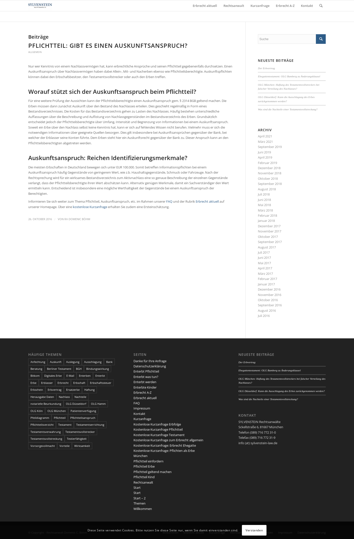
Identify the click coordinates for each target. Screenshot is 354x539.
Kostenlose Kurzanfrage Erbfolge (157, 424)
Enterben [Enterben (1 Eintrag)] (85, 375)
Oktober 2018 (268, 178)
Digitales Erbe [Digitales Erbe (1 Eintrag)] (53, 375)
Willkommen (142, 508)
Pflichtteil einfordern (148, 461)
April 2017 (265, 268)
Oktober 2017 (268, 236)
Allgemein (35, 52)
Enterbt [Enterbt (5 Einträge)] (100, 375)
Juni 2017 (264, 257)
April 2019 (265, 157)
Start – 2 (139, 498)
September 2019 (270, 147)
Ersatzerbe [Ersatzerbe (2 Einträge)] (73, 390)
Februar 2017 (267, 279)
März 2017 (265, 273)
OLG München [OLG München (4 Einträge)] (56, 411)
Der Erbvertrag (266, 68)
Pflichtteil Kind (144, 477)
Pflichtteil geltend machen (152, 472)
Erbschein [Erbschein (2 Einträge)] (36, 390)
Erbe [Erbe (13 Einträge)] (33, 383)
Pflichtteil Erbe (144, 466)
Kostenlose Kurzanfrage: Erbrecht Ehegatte (164, 445)
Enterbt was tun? (145, 377)
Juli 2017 (264, 252)
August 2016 (267, 310)
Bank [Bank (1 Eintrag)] (109, 362)
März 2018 (265, 210)
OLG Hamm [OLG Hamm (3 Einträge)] (98, 404)
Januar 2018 (266, 220)
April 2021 (265, 136)
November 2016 (269, 295)
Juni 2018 (264, 199)
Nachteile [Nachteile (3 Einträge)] (80, 397)
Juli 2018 (264, 194)
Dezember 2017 (269, 226)
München (140, 456)
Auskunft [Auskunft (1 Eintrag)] (55, 362)
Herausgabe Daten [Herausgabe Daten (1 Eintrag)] (42, 397)
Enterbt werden (144, 382)
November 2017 (269, 231)
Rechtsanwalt (143, 482)
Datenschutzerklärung (149, 366)
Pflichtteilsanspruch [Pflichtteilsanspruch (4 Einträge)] (82, 418)
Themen (139, 503)
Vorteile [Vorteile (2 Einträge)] (64, 446)
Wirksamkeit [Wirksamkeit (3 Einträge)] (82, 446)
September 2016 (270, 305)
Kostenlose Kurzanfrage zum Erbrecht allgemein (168, 440)
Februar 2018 (267, 215)
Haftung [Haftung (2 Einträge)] (89, 390)
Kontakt (139, 413)
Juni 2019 (264, 152)
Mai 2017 (264, 263)
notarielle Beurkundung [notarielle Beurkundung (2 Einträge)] (45, 404)
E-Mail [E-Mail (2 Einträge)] (70, 375)
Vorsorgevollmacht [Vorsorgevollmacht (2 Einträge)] (42, 446)
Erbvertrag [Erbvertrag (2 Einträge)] (54, 390)
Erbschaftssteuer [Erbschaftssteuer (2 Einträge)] (100, 383)
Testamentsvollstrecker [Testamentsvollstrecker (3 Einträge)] (80, 432)
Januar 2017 (266, 284)
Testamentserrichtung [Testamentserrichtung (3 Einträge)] (90, 424)
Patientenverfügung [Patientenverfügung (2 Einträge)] (83, 411)
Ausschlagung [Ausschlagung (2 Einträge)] (93, 362)
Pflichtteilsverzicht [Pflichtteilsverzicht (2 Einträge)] (42, 424)
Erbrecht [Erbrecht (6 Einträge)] (63, 383)
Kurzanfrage (142, 419)
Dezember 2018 (269, 168)
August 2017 (267, 247)
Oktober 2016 (268, 300)
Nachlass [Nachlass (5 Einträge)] (64, 397)
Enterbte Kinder (145, 387)
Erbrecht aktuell (207, 201)
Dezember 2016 (269, 289)
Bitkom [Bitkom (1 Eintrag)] (35, 375)
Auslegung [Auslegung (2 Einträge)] (72, 362)
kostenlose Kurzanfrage (90, 207)
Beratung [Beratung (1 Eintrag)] (36, 369)
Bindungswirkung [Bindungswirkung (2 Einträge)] (97, 369)
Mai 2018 (264, 205)
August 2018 (267, 189)
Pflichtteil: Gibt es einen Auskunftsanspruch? (108, 45)
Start (137, 487)
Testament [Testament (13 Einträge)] (65, 424)
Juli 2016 (264, 315)
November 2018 (269, 173)
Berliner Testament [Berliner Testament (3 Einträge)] (59, 369)
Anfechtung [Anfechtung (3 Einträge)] (37, 362)
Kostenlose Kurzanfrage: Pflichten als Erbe (164, 450)
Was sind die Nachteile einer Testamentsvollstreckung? (287, 109)
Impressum (141, 408)
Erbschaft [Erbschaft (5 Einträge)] (79, 383)
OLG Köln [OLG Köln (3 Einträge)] (36, 411)
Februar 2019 (267, 163)
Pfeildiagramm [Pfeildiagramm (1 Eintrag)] (39, 418)
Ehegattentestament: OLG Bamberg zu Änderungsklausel (289, 76)
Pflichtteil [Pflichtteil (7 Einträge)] (60, 418)
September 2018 (270, 183)
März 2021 (265, 141)
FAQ (169, 201)
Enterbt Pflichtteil (146, 371)
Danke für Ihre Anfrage (149, 361)
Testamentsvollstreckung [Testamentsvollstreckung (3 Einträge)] (46, 439)
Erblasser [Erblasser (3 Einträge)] (47, 383)
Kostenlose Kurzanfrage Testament (159, 435)
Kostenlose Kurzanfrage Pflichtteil (158, 429)
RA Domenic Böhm (77, 219)
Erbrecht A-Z (142, 392)
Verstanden (254, 530)
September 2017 (270, 242)
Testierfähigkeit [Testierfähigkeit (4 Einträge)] (77, 439)
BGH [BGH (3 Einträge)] (79, 369)
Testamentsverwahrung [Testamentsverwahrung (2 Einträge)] (45, 432)
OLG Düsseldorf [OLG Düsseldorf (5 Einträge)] (76, 404)
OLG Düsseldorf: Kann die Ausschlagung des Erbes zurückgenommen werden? (281, 391)
